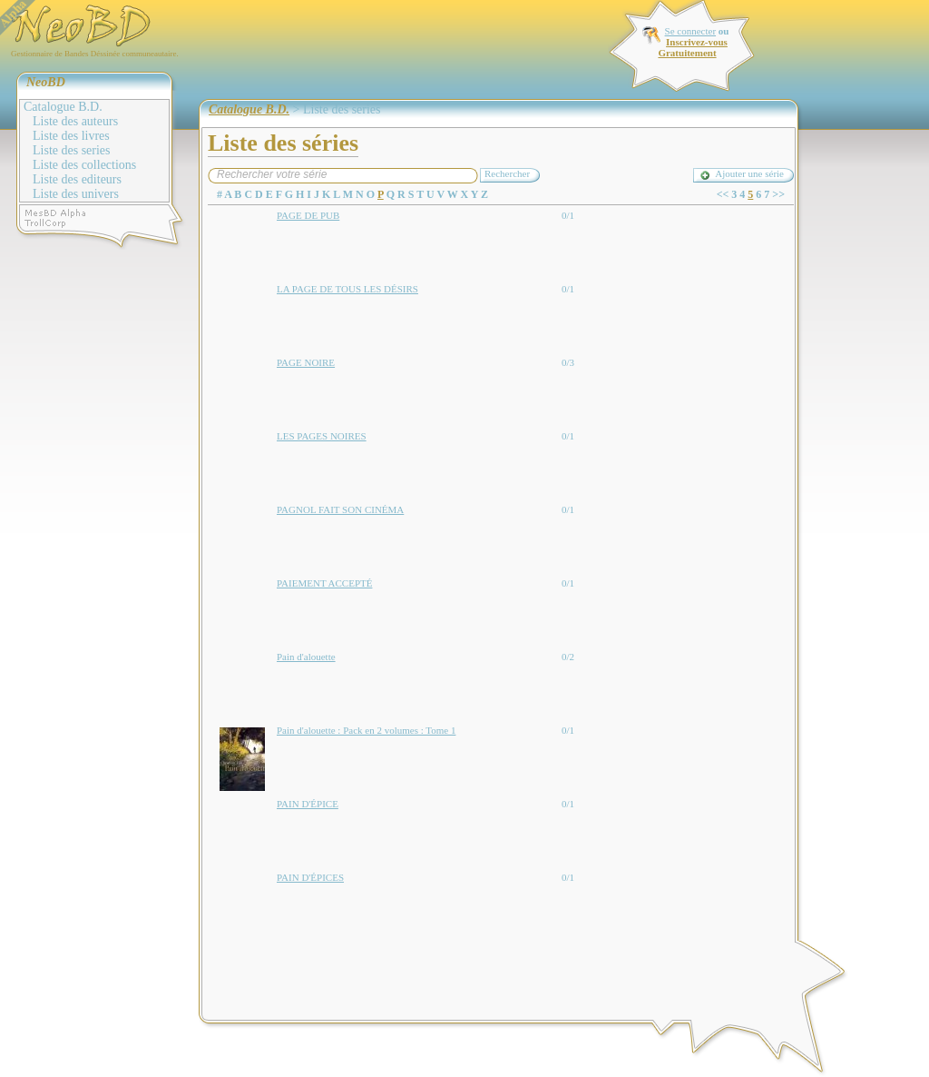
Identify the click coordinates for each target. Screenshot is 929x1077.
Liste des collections (84, 165)
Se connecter (691, 30)
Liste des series (72, 150)
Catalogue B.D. (63, 107)
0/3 (568, 362)
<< (723, 194)
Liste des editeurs (77, 179)
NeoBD (45, 82)
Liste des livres (71, 136)
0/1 (568, 215)
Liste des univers (76, 194)
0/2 (568, 656)
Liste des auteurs (75, 121)
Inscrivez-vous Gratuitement (692, 47)
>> (778, 194)
